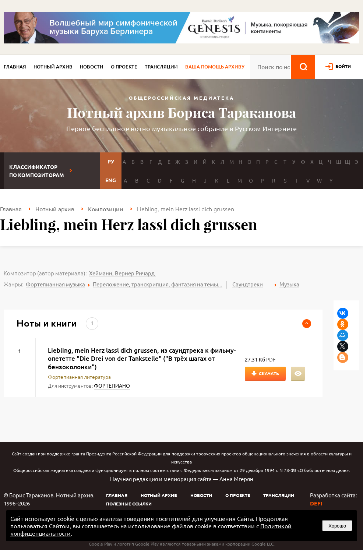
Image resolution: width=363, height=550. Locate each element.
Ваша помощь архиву (214, 66)
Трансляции (161, 66)
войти (343, 66)
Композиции (105, 208)
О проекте (124, 66)
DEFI (316, 503)
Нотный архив (53, 66)
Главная (15, 66)
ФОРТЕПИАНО (112, 385)
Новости (91, 66)
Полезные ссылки (129, 504)
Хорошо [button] (337, 526)
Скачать (269, 373)
